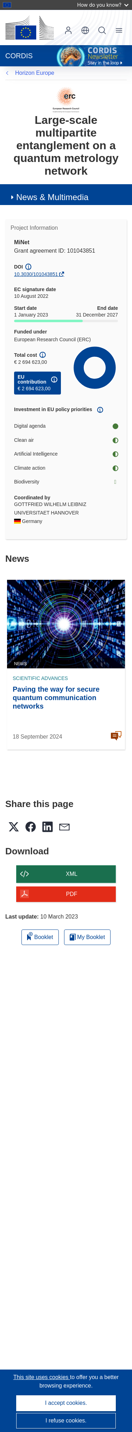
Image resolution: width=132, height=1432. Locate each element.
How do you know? (102, 5)
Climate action (66, 468)
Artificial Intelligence (66, 454)
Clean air (66, 440)
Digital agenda (66, 426)
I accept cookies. (66, 1403)
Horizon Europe (34, 73)
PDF (71, 894)
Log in (68, 30)
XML (71, 874)
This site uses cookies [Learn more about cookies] (41, 1377)
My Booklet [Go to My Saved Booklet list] (87, 937)
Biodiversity (66, 482)
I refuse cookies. (66, 1421)
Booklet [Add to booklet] (40, 936)
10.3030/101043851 (36, 274)
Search (102, 30)
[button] (85, 30)
